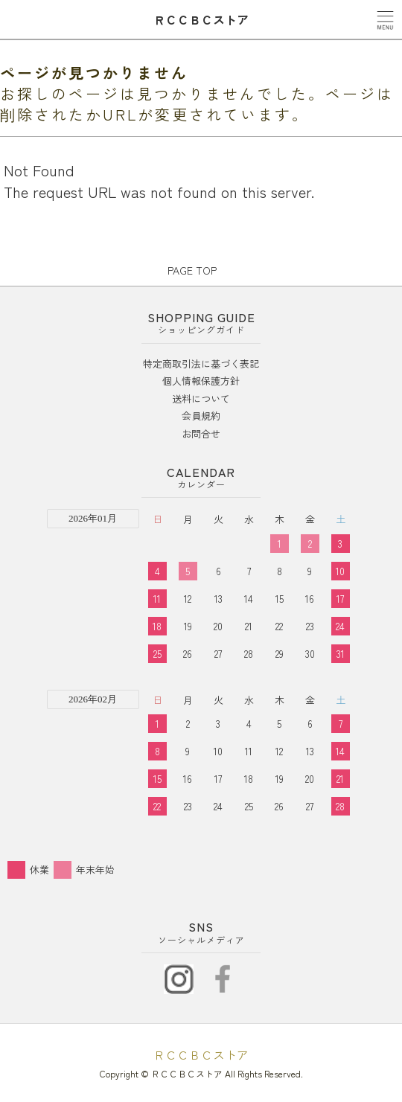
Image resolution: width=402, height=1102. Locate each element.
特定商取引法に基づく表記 (201, 363)
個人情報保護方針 (201, 381)
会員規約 (201, 416)
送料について (201, 398)
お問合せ (201, 433)
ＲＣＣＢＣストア (201, 1054)
